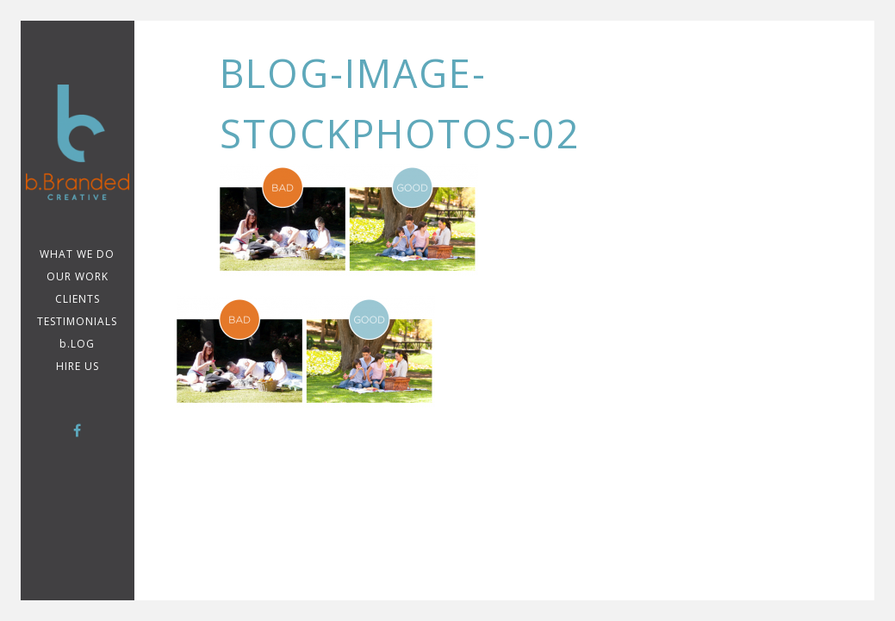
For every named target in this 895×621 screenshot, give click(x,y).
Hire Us (77, 366)
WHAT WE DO (77, 254)
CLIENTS (77, 299)
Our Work (78, 276)
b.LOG (77, 343)
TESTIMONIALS (77, 321)
